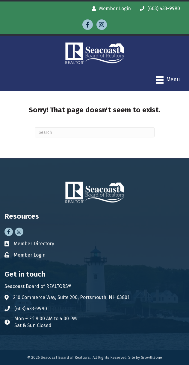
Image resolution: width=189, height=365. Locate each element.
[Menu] (168, 80)
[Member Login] (110, 8)
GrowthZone (151, 357)
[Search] (95, 132)
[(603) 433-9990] (158, 8)
